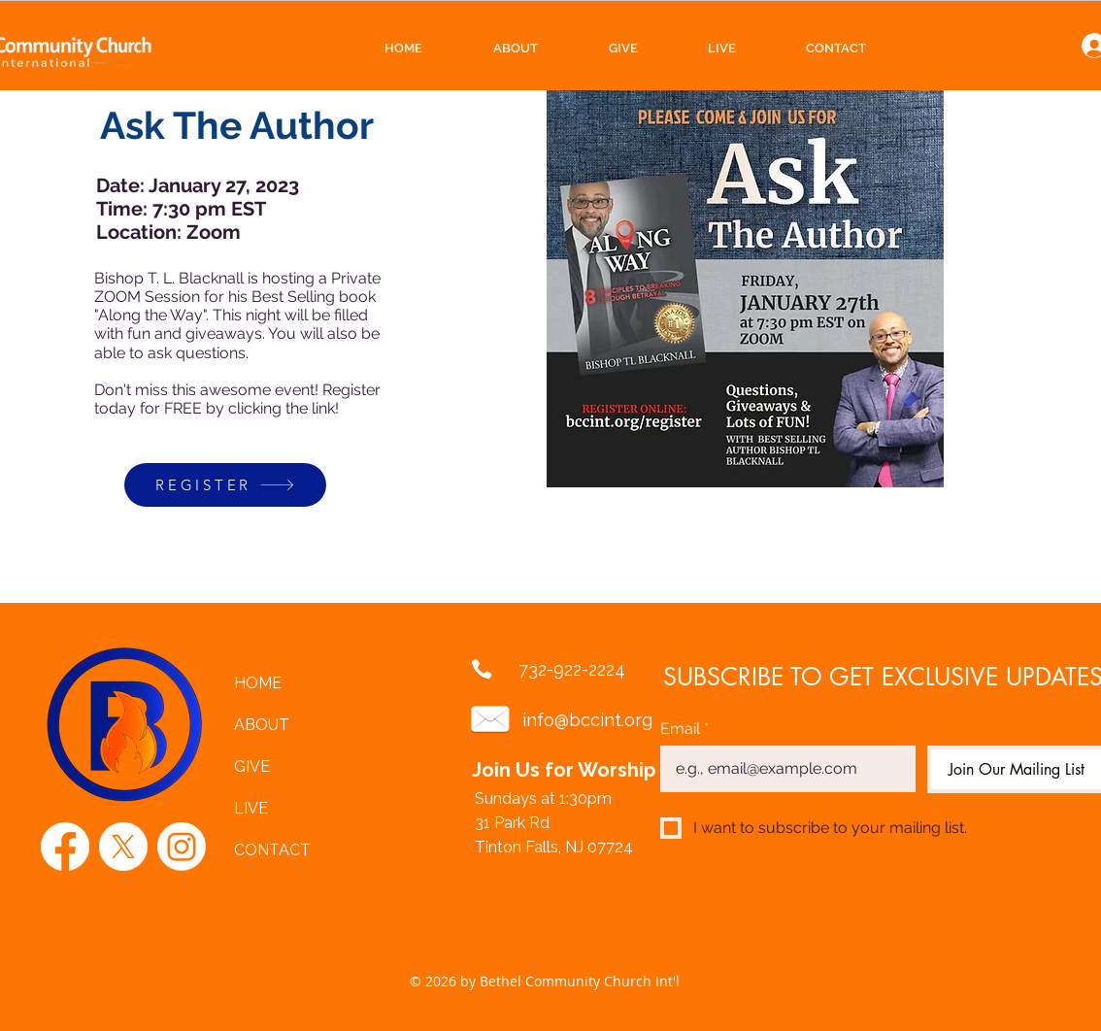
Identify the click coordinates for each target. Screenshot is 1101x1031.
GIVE (252, 766)
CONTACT (272, 850)
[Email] (782, 768)
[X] (123, 846)
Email (684, 728)
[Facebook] (65, 846)
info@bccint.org (587, 720)
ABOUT (261, 724)
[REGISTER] (225, 485)
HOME (258, 683)
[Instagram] (181, 846)
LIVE (251, 808)
